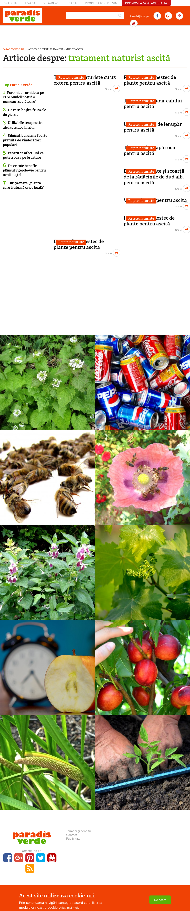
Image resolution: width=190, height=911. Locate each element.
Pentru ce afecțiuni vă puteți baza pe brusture (23, 155)
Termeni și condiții (78, 831)
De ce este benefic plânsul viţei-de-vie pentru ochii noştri (24, 170)
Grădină (10, 3)
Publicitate (73, 839)
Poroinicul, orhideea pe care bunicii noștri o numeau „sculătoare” (23, 97)
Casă (73, 3)
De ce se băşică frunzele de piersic (24, 112)
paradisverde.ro (13, 49)
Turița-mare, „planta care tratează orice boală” (23, 185)
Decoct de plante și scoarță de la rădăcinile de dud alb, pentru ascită (154, 177)
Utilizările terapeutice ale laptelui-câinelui (23, 125)
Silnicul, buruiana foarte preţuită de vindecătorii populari (25, 140)
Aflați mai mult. (69, 908)
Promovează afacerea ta (146, 3)
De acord (160, 900)
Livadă (30, 3)
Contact (71, 835)
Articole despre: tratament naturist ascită (55, 49)
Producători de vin (101, 3)
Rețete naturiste (71, 77)
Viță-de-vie (51, 3)
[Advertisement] (95, 36)
